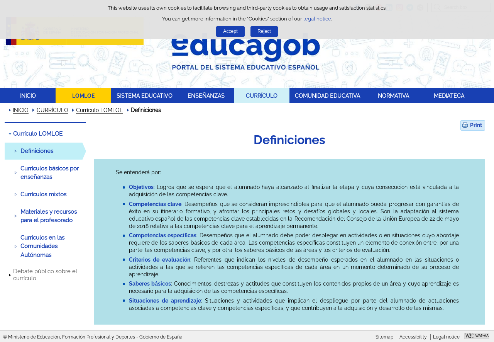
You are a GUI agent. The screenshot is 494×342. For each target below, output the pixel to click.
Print (476, 125)
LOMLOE (83, 95)
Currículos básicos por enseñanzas (49, 172)
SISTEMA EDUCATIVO (145, 95)
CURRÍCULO (261, 95)
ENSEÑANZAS (206, 95)
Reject (264, 31)
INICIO (28, 95)
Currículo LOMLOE (99, 110)
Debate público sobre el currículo (45, 275)
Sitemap (384, 337)
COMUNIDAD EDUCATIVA (327, 95)
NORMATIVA (393, 95)
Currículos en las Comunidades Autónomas (42, 246)
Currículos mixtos (43, 194)
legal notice (317, 19)
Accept (230, 31)
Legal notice (446, 337)
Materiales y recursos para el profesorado (48, 216)
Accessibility (413, 337)
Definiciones (36, 151)
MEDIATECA (449, 95)
